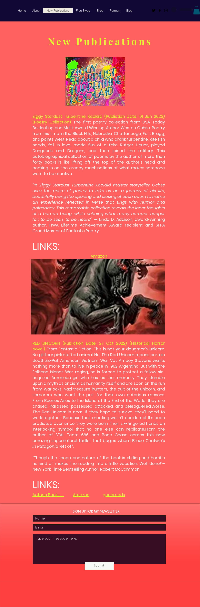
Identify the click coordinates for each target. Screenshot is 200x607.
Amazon (99, 256)
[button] (196, 10)
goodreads (114, 495)
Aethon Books (48, 495)
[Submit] (99, 566)
